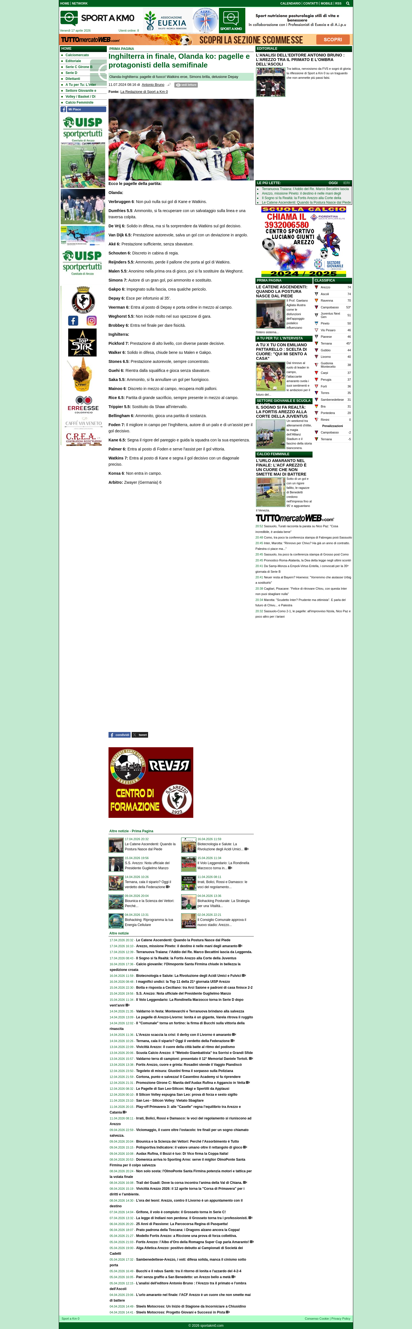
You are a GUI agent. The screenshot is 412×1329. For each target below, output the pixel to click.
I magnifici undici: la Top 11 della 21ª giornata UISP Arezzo (183, 982)
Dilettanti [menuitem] (70, 79)
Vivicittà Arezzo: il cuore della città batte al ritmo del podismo (185, 1047)
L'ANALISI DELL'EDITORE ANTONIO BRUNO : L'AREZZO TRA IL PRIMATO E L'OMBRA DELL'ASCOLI (300, 59)
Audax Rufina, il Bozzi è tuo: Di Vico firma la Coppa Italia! (182, 1154)
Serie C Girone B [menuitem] (76, 67)
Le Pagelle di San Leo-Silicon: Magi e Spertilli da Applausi (182, 1089)
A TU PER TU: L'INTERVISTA (280, 338)
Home (66, 49)
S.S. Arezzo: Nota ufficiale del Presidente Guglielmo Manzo (183, 993)
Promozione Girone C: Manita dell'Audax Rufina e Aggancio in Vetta (190, 1083)
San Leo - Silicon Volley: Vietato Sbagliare (170, 1101)
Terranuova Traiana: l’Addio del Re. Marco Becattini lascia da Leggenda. (194, 952)
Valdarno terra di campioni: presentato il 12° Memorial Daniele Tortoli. (192, 1059)
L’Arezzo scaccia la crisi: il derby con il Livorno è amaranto (183, 1035)
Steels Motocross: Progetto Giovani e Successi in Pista (180, 1312)
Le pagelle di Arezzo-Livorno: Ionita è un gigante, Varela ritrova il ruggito (194, 1017)
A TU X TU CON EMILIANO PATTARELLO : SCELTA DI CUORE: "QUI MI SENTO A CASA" (281, 352)
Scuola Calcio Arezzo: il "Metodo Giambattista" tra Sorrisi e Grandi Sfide (194, 1053)
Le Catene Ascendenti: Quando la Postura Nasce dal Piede (183, 940)
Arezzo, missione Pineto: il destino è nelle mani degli (301, 193)
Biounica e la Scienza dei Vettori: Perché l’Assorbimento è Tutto (187, 1141)
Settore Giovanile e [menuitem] (78, 91)
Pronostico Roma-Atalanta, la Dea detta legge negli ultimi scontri (307, 560)
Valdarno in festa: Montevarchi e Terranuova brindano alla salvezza (190, 1011)
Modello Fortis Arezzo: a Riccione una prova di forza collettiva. (186, 1236)
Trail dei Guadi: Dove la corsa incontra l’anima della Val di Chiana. (189, 1183)
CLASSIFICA (325, 280)
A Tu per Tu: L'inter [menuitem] (78, 85)
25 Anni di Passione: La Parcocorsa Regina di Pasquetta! (182, 1224)
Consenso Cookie (317, 1318)
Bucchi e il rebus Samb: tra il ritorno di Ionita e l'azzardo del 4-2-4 (188, 1271)
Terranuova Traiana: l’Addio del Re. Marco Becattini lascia (305, 189)
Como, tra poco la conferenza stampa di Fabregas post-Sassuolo (308, 537)
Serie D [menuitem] (69, 73)
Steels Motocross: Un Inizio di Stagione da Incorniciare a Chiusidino (191, 1306)
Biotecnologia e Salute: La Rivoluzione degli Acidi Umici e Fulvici (188, 976)
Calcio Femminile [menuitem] (77, 102)
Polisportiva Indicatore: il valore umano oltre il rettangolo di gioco (189, 1147)
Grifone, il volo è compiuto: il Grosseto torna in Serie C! (181, 1212)
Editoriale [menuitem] (71, 61)
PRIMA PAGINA (269, 280)
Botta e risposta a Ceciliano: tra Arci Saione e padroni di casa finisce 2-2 (194, 988)
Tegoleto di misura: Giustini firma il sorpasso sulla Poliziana (184, 1071)
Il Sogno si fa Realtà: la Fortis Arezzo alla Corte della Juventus (186, 958)
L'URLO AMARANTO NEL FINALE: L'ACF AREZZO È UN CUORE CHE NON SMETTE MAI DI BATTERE (281, 467)
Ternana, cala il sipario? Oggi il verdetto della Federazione (183, 1041)
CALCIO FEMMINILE (273, 454)
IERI (346, 183)
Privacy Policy (340, 1318)
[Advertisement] (303, 139)
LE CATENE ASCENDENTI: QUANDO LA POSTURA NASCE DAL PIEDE (281, 291)
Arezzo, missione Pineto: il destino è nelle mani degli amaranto (187, 946)
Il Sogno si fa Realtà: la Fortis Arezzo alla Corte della (301, 198)
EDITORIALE (267, 49)
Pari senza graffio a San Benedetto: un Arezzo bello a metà (183, 1277)
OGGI (333, 183)
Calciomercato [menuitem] (75, 55)
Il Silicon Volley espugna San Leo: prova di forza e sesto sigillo (187, 1095)
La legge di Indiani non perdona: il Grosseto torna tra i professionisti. (192, 1218)
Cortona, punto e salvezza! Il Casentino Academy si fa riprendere (188, 1077)
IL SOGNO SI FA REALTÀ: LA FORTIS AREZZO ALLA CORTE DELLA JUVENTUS (282, 412)
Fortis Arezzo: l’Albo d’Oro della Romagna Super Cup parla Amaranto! (192, 1242)
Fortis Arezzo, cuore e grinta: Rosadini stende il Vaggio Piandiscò (189, 1065)
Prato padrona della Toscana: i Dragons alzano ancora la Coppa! (188, 1230)
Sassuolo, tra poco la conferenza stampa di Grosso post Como (306, 554)
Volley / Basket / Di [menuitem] (78, 97)
